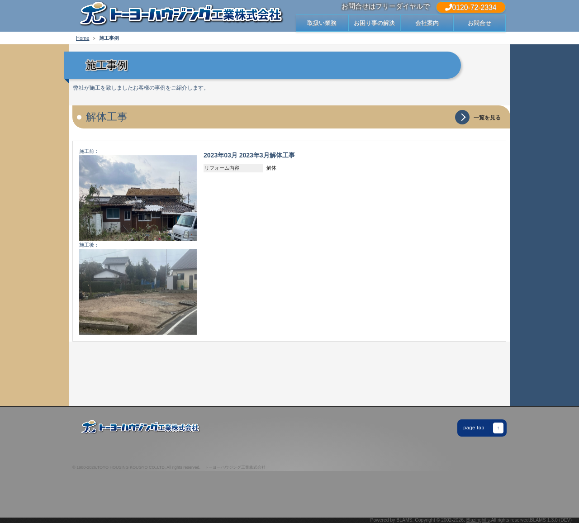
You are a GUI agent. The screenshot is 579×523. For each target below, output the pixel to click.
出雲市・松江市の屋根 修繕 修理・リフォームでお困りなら (181, 16)
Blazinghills (478, 520)
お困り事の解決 (374, 22)
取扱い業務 (322, 22)
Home (82, 38)
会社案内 (427, 22)
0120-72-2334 (471, 7)
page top (483, 428)
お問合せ (479, 22)
